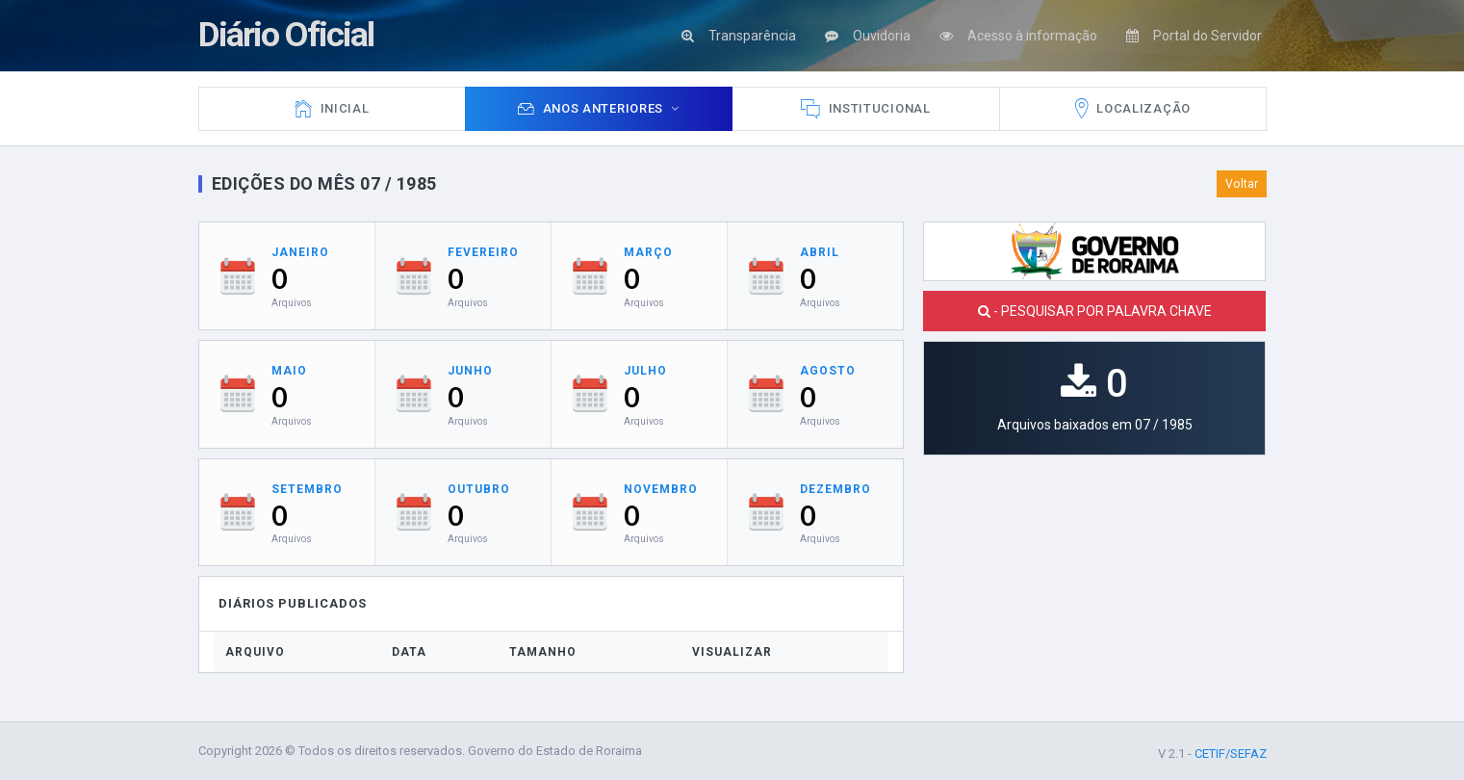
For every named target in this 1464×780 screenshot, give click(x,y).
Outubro (479, 489)
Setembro (307, 489)
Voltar (1241, 184)
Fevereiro (483, 252)
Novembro (661, 489)
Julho (645, 370)
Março (648, 252)
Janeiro (300, 252)
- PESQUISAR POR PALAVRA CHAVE (1095, 311)
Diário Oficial (286, 34)
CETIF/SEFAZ (1230, 753)
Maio (289, 370)
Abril (819, 252)
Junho (470, 370)
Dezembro (835, 489)
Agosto (828, 370)
